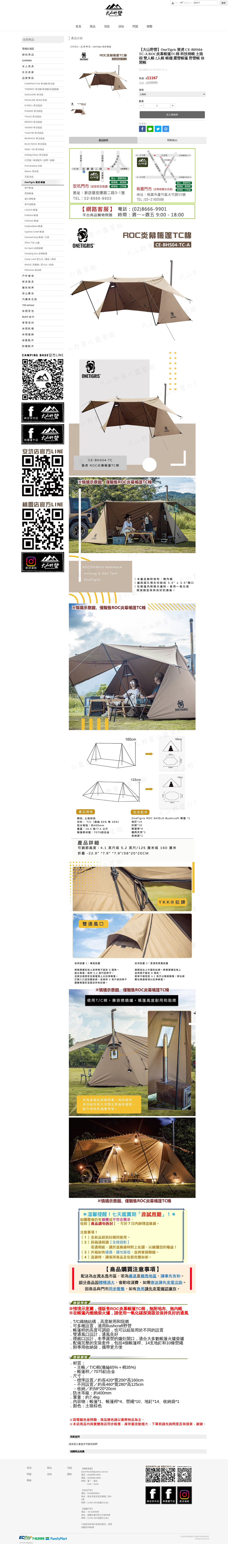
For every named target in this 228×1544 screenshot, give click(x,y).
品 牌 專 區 (28, 78)
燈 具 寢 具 (28, 281)
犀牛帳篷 (29, 188)
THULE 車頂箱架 (33, 116)
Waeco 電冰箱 (32, 171)
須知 (121, 26)
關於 (69, 1474)
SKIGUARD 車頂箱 (34, 94)
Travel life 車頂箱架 (34, 133)
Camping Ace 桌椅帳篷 (36, 253)
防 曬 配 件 (28, 346)
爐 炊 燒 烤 (28, 287)
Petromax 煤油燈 (33, 270)
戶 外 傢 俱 (28, 275)
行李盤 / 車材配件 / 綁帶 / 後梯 (39, 160)
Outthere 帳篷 (31, 215)
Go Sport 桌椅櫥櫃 (34, 248)
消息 (107, 26)
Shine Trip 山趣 (32, 242)
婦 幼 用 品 (28, 54)
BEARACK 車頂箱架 (35, 138)
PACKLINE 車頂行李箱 (36, 100)
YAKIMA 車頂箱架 (33, 127)
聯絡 (29, 1480)
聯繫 (149, 26)
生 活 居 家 (28, 72)
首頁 (78, 26)
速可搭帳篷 (30, 204)
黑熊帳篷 (29, 193)
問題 (135, 26)
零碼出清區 (28, 48)
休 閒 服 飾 (28, 334)
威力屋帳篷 (30, 198)
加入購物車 (172, 114)
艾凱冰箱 (29, 176)
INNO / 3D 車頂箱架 (34, 149)
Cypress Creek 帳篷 (34, 231)
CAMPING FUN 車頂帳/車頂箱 (40, 83)
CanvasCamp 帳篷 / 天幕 (37, 237)
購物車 (188, 3)
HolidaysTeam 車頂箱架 (36, 155)
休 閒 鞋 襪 (28, 328)
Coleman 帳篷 (31, 220)
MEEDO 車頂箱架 (33, 122)
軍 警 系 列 (28, 322)
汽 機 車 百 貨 (29, 299)
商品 (92, 26)
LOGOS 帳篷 (31, 210)
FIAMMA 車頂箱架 (34, 111)
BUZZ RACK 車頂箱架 (36, 144)
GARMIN (27, 60)
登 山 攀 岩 (28, 293)
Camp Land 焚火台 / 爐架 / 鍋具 (40, 259)
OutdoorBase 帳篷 (34, 226)
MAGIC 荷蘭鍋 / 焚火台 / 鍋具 (39, 264)
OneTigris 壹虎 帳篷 (35, 182)
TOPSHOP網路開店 (26, 1543)
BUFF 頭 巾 (28, 316)
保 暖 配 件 (28, 340)
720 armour (28, 305)
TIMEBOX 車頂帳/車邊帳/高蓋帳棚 (42, 89)
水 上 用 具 (28, 66)
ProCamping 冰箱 (33, 166)
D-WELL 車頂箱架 (33, 105)
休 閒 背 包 (28, 311)
